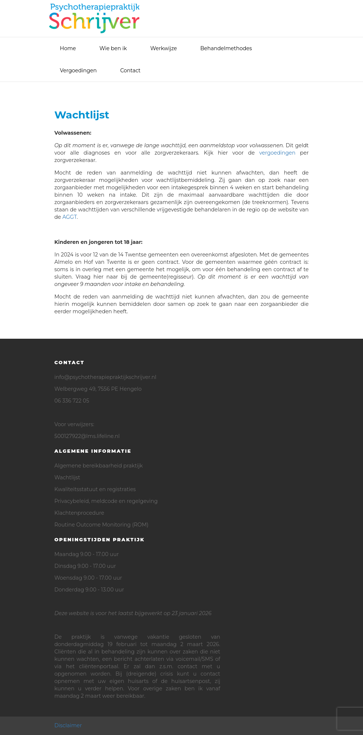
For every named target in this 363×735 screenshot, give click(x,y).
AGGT (69, 217)
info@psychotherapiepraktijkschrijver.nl (106, 377)
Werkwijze (163, 48)
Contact (130, 70)
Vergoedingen (78, 70)
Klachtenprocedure (79, 513)
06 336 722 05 (72, 400)
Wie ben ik (113, 48)
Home (68, 48)
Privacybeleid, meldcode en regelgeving (106, 501)
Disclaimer (68, 725)
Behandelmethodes (226, 48)
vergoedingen (277, 152)
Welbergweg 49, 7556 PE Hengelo (98, 389)
